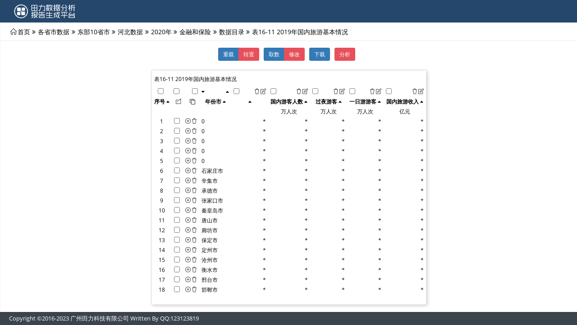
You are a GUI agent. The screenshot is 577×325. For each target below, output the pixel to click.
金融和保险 (195, 31)
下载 (319, 54)
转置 (248, 54)
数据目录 (231, 31)
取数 (274, 54)
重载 (228, 54)
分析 (344, 54)
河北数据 (130, 31)
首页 (24, 31)
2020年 (161, 31)
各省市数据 (53, 31)
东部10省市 (94, 31)
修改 (294, 54)
